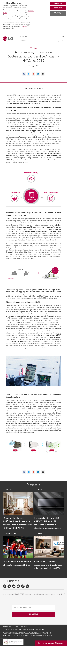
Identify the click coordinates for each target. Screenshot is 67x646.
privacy (25, 27)
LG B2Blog (23, 36)
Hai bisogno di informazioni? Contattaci (50, 643)
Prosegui (33, 614)
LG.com (62, 36)
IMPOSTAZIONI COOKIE (58, 13)
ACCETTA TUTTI (58, 3)
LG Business (6, 629)
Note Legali (24, 626)
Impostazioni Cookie (8, 29)
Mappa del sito (7, 626)
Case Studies (11, 533)
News (35, 48)
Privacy (16, 626)
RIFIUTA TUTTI (58, 8)
